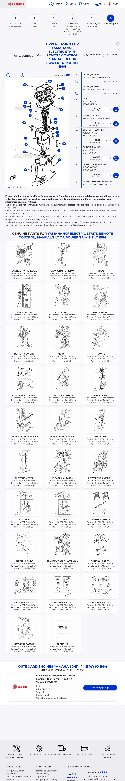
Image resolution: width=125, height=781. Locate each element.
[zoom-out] (8, 75)
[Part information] (76, 81)
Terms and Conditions (46, 771)
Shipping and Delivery (46, 779)
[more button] (110, 109)
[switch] (68, 75)
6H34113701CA (89, 153)
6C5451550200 (90, 104)
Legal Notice (42, 777)
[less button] (103, 109)
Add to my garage (100, 688)
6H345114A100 (89, 170)
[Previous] (39, 56)
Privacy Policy (42, 774)
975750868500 (90, 136)
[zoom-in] (22, 75)
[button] (118, 44)
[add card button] (116, 109)
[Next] (85, 56)
